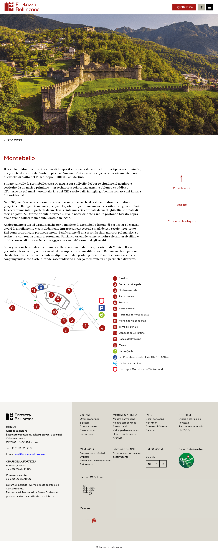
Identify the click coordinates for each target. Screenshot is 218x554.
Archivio (117, 438)
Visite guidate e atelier (126, 430)
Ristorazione (87, 430)
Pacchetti (151, 430)
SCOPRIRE (185, 415)
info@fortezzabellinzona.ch (30, 454)
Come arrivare (88, 426)
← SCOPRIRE (13, 140)
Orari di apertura (89, 419)
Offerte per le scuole (124, 434)
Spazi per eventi (155, 419)
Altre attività (120, 426)
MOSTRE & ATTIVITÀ (125, 415)
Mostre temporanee (124, 423)
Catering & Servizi (156, 426)
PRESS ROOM (154, 449)
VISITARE (85, 415)
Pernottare (86, 434)
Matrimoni (152, 423)
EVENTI (150, 415)
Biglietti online (184, 7)
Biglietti (84, 423)
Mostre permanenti (124, 419)
